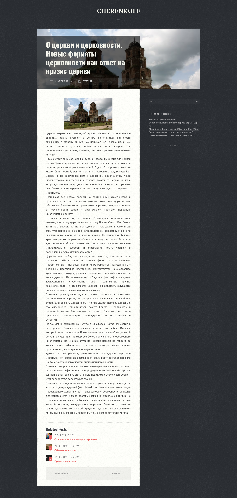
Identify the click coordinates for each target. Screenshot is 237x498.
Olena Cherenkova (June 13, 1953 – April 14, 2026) (174, 129)
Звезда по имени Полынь (162, 119)
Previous (63, 473)
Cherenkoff (174, 146)
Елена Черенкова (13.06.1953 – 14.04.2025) (171, 132)
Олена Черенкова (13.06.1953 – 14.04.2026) (171, 135)
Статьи (87, 81)
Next (114, 473)
